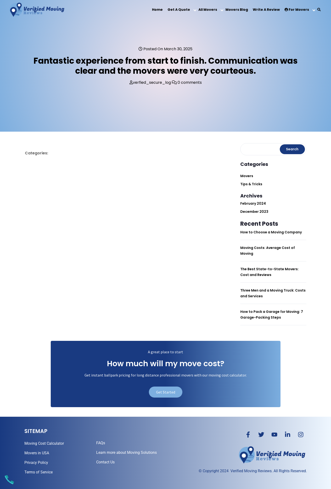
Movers (246, 176)
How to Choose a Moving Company (271, 232)
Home (157, 9)
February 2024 (253, 203)
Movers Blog (236, 9)
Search (292, 149)
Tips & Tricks (251, 184)
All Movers (207, 9)
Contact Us (105, 462)
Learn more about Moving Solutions (126, 452)
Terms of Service (38, 472)
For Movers (297, 9)
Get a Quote (179, 9)
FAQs (100, 443)
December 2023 (254, 211)
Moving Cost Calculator (44, 443)
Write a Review (266, 9)
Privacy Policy (36, 462)
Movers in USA (36, 453)
